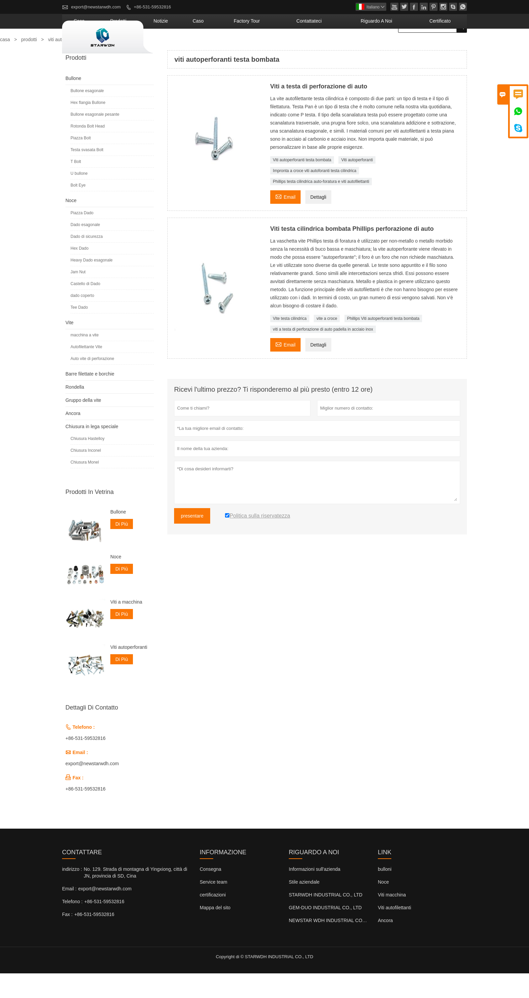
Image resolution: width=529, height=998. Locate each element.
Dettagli (318, 221)
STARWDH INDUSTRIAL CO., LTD (325, 919)
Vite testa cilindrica (290, 343)
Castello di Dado (85, 308)
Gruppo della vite (83, 424)
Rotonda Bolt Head (88, 150)
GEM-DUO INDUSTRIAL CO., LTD (325, 932)
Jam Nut (78, 296)
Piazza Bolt (81, 162)
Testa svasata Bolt (87, 174)
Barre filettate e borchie (89, 398)
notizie (234, 45)
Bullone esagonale (87, 115)
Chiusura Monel (85, 486)
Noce (71, 225)
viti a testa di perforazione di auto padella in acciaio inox (323, 354)
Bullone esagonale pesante (95, 139)
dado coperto (82, 320)
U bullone (79, 198)
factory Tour (299, 45)
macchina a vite (85, 359)
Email (285, 220)
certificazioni (213, 919)
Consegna (210, 893)
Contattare (82, 877)
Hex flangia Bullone (88, 127)
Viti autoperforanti (357, 184)
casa (172, 45)
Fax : (67, 939)
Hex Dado (79, 273)
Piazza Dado (82, 237)
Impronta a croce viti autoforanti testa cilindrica (314, 195)
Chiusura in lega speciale (91, 451)
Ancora (72, 438)
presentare (192, 540)
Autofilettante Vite (86, 371)
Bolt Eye (78, 209)
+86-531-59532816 (152, 6)
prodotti (29, 64)
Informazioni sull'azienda (314, 893)
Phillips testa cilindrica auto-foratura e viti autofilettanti (321, 206)
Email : (69, 913)
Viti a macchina (126, 626)
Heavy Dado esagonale (92, 284)
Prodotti (202, 45)
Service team (213, 906)
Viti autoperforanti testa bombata (302, 184)
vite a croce (326, 343)
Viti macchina (392, 919)
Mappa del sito (215, 932)
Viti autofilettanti (394, 932)
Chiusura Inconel (86, 475)
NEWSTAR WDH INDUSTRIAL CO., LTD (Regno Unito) (347, 945)
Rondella (74, 411)
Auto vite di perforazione (92, 383)
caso (262, 45)
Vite (69, 347)
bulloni (384, 893)
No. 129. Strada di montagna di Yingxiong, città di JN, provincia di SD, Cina (135, 897)
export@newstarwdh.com (96, 6)
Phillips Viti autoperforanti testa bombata (383, 343)
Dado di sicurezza (87, 261)
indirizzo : (72, 893)
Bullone (73, 103)
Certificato (446, 45)
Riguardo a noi (398, 45)
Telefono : (72, 926)
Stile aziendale (304, 906)
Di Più (121, 548)
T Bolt (76, 186)
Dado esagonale (85, 249)
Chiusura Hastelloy (88, 463)
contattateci (347, 45)
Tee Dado (79, 332)
